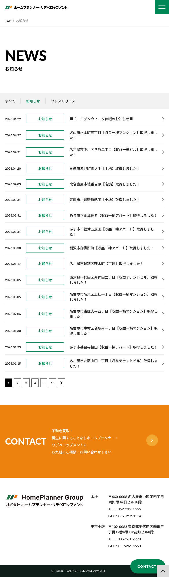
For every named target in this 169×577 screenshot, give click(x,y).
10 (52, 383)
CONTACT (147, 566)
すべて (10, 101)
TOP (8, 20)
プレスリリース (63, 101)
